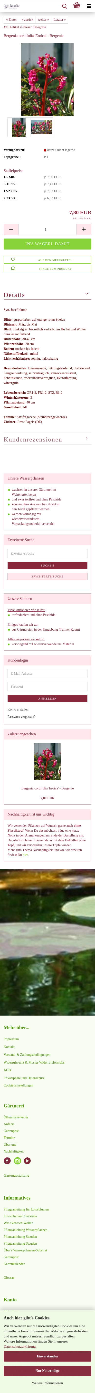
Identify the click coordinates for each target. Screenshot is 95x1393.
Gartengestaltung (16, 1175)
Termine (9, 1138)
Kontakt (9, 1047)
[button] (11, 229)
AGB (7, 1070)
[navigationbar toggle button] (89, 6)
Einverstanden (47, 1356)
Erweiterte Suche (47, 576)
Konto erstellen (18, 709)
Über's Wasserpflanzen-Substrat (25, 1250)
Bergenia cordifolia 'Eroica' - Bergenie (47, 788)
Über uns (10, 1144)
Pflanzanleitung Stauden (20, 1237)
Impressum (11, 1039)
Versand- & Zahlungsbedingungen (27, 1055)
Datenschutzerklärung (20, 1346)
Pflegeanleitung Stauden (20, 1243)
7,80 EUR (47, 798)
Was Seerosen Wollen (18, 1223)
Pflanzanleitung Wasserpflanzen (25, 1230)
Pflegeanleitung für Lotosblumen (26, 1209)
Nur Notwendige (47, 1371)
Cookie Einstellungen (18, 1085)
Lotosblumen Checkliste (20, 1216)
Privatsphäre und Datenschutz (24, 1078)
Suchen (47, 565)
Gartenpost (11, 1131)
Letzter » (60, 19)
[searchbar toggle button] (64, 6)
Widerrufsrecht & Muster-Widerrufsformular (34, 1062)
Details (14, 294)
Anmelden (47, 698)
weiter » (43, 19)
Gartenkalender (14, 1264)
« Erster (11, 19)
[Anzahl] (47, 229)
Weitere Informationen (47, 1383)
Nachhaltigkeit (14, 1151)
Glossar (9, 1277)
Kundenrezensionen (33, 439)
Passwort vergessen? (22, 717)
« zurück (27, 19)
